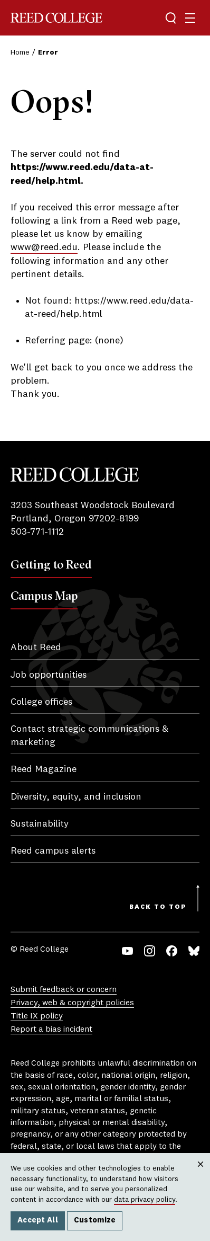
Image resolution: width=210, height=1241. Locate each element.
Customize (95, 1220)
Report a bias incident (51, 1029)
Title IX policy (37, 1016)
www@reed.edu (44, 247)
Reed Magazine (44, 769)
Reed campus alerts (53, 851)
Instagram (149, 950)
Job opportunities (49, 675)
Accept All (37, 1220)
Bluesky (193, 950)
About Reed (36, 647)
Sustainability (40, 824)
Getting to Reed (51, 564)
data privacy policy (144, 1199)
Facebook (171, 950)
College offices (41, 702)
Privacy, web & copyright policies (72, 1003)
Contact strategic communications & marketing (89, 735)
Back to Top (158, 907)
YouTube (127, 950)
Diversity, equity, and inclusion (76, 797)
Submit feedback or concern (64, 990)
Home (20, 52)
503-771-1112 (37, 532)
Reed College (56, 18)
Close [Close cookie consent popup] (200, 1174)
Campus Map (44, 595)
